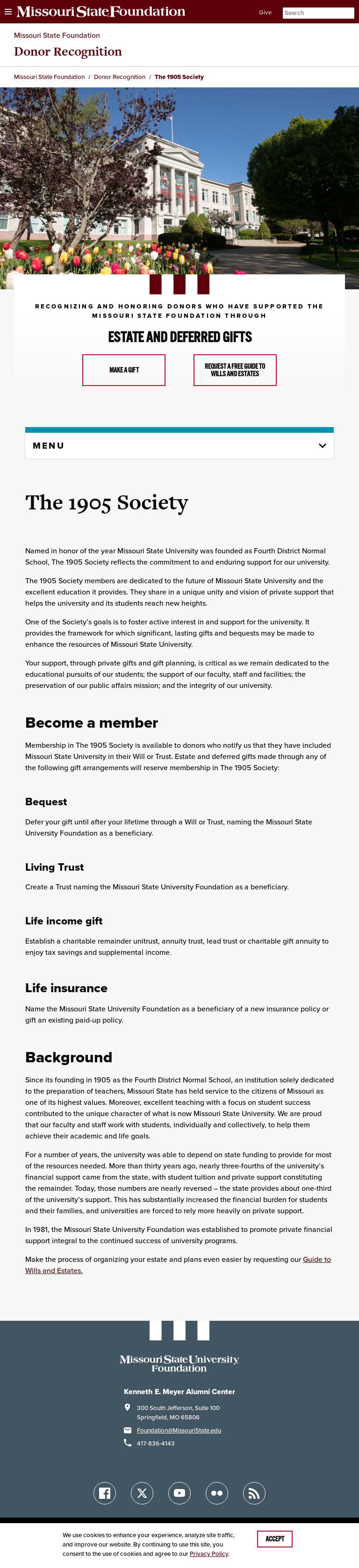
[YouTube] (179, 1493)
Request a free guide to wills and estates (235, 370)
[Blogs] (254, 1493)
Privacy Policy (209, 1553)
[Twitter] (142, 1493)
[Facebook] (104, 1493)
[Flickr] (217, 1493)
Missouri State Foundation (57, 35)
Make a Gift (124, 370)
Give (265, 12)
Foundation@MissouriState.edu (179, 1430)
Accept (275, 1539)
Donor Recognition (68, 51)
